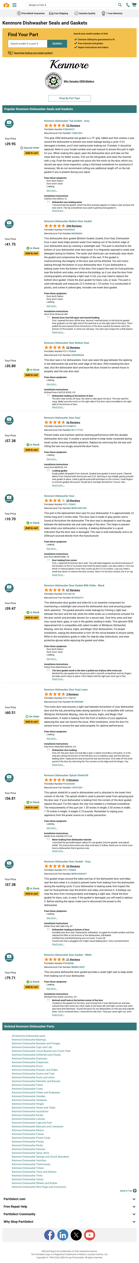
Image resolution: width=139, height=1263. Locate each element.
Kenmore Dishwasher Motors (28, 1130)
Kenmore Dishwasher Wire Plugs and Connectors (39, 1186)
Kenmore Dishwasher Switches (29, 1160)
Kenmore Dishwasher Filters (27, 1084)
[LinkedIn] (62, 1235)
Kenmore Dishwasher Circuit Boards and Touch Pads (41, 1051)
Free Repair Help (15, 1206)
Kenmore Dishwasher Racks (27, 1145)
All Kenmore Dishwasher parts (28, 1035)
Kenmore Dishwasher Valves (28, 1179)
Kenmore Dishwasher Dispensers (30, 1062)
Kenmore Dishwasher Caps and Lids (32, 1047)
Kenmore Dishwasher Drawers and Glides (35, 1069)
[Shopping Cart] (134, 5)
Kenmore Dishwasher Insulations (30, 1111)
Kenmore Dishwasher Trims (27, 1175)
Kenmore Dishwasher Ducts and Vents (33, 1077)
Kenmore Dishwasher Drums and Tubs (33, 1073)
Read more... (58, 210)
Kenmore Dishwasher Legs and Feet (32, 1122)
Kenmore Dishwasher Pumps (28, 1141)
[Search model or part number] (74, 5)
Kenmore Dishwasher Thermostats (31, 1164)
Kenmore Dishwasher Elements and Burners (36, 1081)
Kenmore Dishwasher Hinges (28, 1103)
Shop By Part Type (69, 98)
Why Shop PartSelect (18, 1222)
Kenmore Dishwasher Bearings (29, 1039)
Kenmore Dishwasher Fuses (27, 1088)
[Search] (120, 5)
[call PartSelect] (128, 5)
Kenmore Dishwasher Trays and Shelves (34, 1171)
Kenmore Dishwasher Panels (28, 1134)
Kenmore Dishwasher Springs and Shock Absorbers (40, 1156)
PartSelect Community (19, 1214)
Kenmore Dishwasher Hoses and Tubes (33, 1107)
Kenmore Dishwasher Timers (28, 1168)
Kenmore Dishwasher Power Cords (31, 1137)
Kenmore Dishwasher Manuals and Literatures (37, 1126)
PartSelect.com (14, 1199)
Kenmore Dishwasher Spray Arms (30, 1152)
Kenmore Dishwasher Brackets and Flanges (36, 1043)
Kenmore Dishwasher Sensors (28, 1149)
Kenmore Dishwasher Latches (28, 1118)
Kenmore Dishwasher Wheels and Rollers (34, 1183)
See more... (52, 190)
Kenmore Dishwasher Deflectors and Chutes (36, 1054)
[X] (76, 1235)
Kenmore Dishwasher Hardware (29, 1100)
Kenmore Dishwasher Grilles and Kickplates (36, 1092)
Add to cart (31, 153)
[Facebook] (49, 1235)
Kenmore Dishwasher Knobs (27, 1115)
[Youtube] (89, 1235)
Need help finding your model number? (33, 53)
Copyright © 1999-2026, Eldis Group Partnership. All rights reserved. (69, 1257)
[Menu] (14, 5)
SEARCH (57, 43)
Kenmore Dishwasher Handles (28, 1096)
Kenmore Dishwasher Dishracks (29, 1058)
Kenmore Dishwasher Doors (27, 1066)
